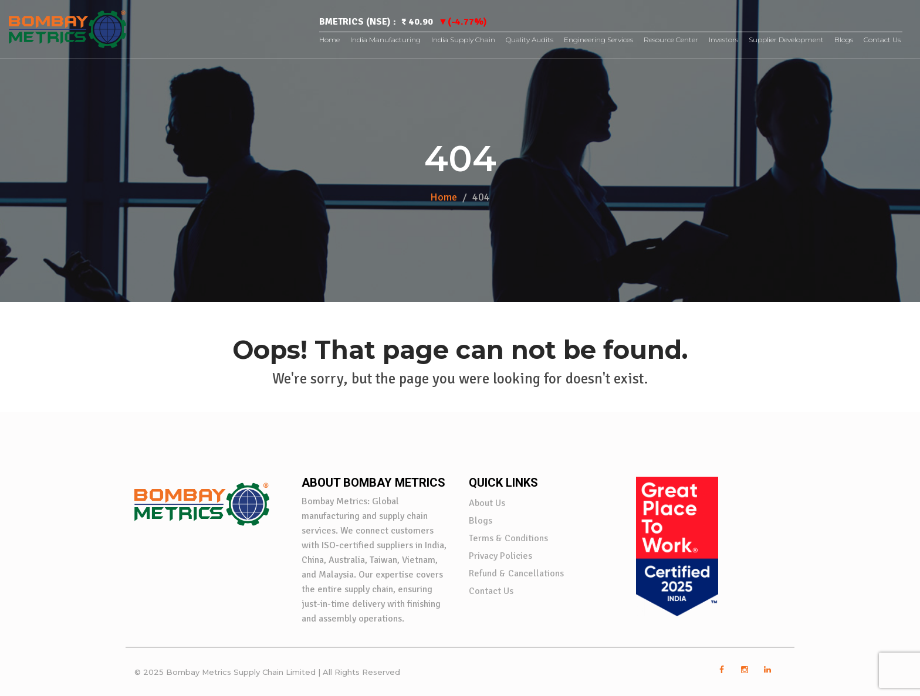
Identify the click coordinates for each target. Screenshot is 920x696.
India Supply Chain (463, 39)
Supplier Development (786, 39)
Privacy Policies (500, 556)
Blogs (843, 39)
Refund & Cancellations (516, 573)
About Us (487, 503)
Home (329, 39)
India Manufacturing (385, 39)
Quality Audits (529, 39)
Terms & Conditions (508, 538)
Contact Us (882, 39)
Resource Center (671, 39)
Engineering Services (598, 39)
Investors (723, 39)
